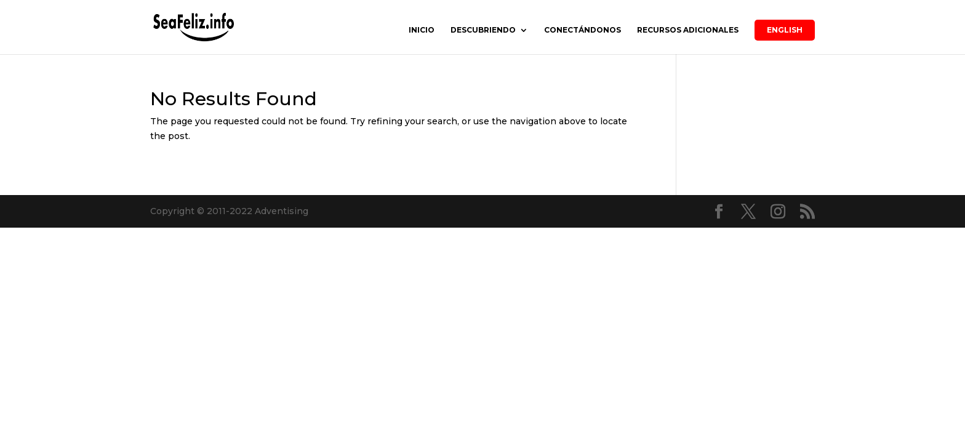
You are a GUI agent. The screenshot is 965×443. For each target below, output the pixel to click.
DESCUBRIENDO (483, 30)
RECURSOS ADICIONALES (688, 30)
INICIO (421, 30)
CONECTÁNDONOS (582, 30)
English (785, 29)
